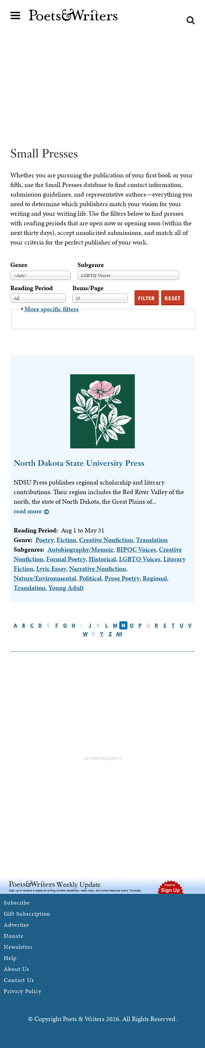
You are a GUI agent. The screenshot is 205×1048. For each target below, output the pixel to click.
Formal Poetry (66, 558)
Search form (191, 20)
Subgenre (91, 264)
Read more (28, 511)
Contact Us (19, 980)
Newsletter (18, 947)
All (119, 634)
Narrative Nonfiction (97, 568)
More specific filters (51, 308)
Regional (155, 578)
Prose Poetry (122, 578)
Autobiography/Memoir (80, 549)
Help (10, 958)
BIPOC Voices (136, 549)
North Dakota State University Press (79, 463)
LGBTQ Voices (139, 558)
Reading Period (31, 287)
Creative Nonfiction (106, 539)
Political (90, 578)
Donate (13, 935)
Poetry (44, 539)
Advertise (16, 924)
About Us (16, 969)
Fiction (66, 539)
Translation (152, 539)
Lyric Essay (51, 568)
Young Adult (66, 587)
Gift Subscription (27, 913)
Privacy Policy (22, 991)
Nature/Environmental (45, 578)
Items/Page (87, 287)
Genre (18, 264)
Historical (102, 558)
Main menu (15, 15)
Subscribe (17, 902)
